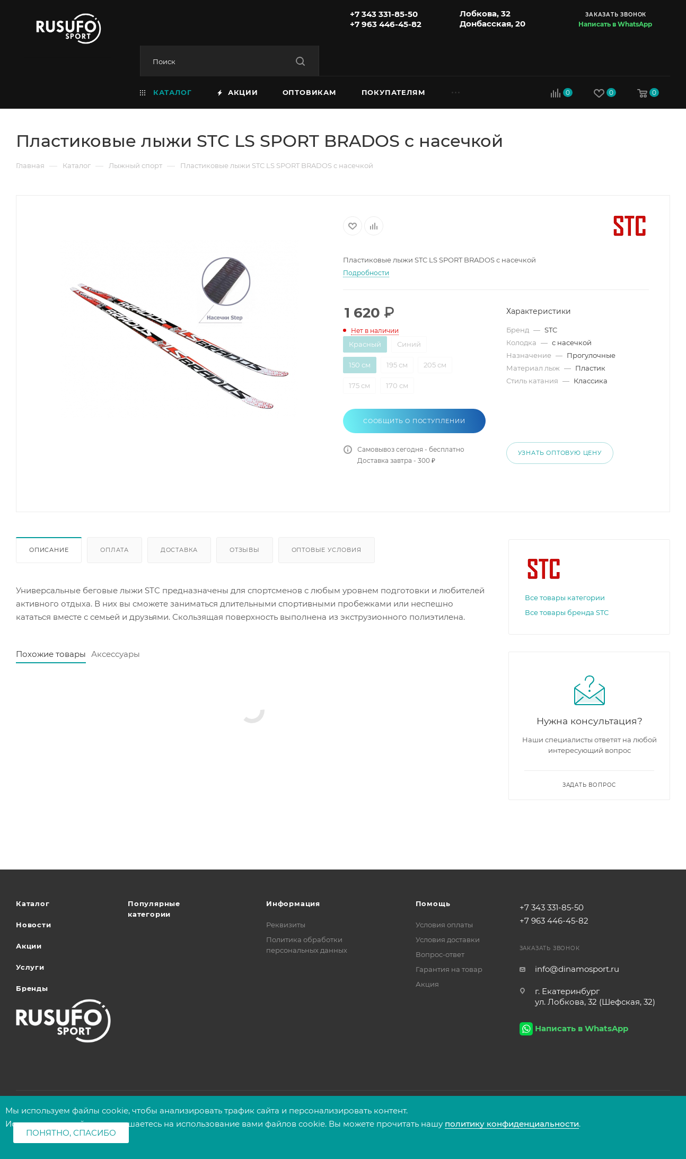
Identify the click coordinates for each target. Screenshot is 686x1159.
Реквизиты (285, 924)
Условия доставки (448, 939)
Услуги (30, 967)
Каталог (33, 903)
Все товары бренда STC (567, 612)
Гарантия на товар (449, 969)
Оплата (114, 550)
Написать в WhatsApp (615, 24)
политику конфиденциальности (512, 1124)
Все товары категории (565, 597)
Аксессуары (115, 654)
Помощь (433, 903)
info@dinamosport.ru (577, 969)
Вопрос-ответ (440, 954)
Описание (48, 550)
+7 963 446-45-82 (385, 24)
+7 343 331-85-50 (384, 14)
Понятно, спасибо (71, 1133)
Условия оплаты (444, 924)
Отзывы (245, 550)
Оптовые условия (327, 550)
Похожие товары (51, 654)
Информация (293, 903)
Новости (33, 924)
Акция (427, 984)
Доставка (179, 550)
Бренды (32, 988)
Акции (29, 946)
